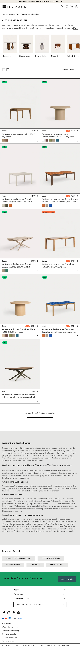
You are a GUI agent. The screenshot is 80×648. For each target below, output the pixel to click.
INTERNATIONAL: (29, 604)
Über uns (17, 590)
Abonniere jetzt (67, 579)
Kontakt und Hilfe (21, 598)
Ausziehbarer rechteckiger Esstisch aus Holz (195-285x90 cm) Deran (58, 265)
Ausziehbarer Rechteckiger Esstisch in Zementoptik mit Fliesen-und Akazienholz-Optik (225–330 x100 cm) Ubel (59, 332)
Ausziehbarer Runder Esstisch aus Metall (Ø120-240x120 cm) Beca (19, 330)
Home (4, 14)
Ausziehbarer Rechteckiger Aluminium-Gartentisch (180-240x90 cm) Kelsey (18, 265)
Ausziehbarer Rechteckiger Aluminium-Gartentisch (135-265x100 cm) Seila (18, 200)
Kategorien (18, 594)
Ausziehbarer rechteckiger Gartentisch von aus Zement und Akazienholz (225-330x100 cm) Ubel (60, 201)
